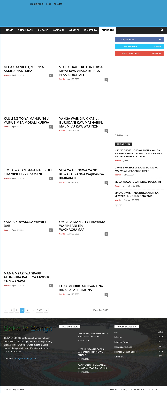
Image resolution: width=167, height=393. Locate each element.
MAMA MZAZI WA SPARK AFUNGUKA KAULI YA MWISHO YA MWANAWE (27, 277)
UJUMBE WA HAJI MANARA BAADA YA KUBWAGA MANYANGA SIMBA (136, 169)
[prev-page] (116, 205)
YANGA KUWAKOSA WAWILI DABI (25, 224)
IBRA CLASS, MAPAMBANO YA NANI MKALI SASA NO (93, 335)
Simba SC (119, 356)
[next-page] (120, 205)
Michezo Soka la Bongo (125, 352)
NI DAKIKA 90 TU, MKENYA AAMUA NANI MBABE (24, 69)
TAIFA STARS (25, 30)
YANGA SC (58, 30)
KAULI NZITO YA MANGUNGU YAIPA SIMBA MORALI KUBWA (26, 120)
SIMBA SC (43, 30)
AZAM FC (74, 30)
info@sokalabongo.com (26, 358)
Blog (48, 4)
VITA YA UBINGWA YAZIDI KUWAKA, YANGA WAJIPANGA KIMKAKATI (81, 174)
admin (118, 160)
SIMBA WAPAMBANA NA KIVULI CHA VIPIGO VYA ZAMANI (28, 172)
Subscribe (156, 53)
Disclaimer (112, 389)
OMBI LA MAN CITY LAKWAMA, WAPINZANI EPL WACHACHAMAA (82, 226)
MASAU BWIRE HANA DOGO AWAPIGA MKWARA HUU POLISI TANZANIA (137, 194)
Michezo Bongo (121, 342)
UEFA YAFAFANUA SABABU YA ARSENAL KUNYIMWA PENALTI (91, 352)
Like (159, 39)
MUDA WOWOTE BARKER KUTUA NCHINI (138, 181)
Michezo (118, 337)
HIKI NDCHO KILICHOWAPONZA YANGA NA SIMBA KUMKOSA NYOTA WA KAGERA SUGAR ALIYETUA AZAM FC (138, 153)
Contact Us (152, 389)
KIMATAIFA (90, 30)
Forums (58, 4)
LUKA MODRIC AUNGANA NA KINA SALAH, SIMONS (81, 288)
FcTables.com (121, 135)
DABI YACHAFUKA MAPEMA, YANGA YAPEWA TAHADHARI (92, 367)
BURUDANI (108, 30)
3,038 (39, 310)
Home (9, 30)
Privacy (124, 389)
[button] (162, 30)
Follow (157, 46)
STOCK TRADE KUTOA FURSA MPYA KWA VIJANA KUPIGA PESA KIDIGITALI (81, 71)
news (116, 332)
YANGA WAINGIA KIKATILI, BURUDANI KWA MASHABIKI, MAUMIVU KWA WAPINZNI (81, 122)
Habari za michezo (123, 347)
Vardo (6, 75)
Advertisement (137, 389)
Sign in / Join (37, 4)
